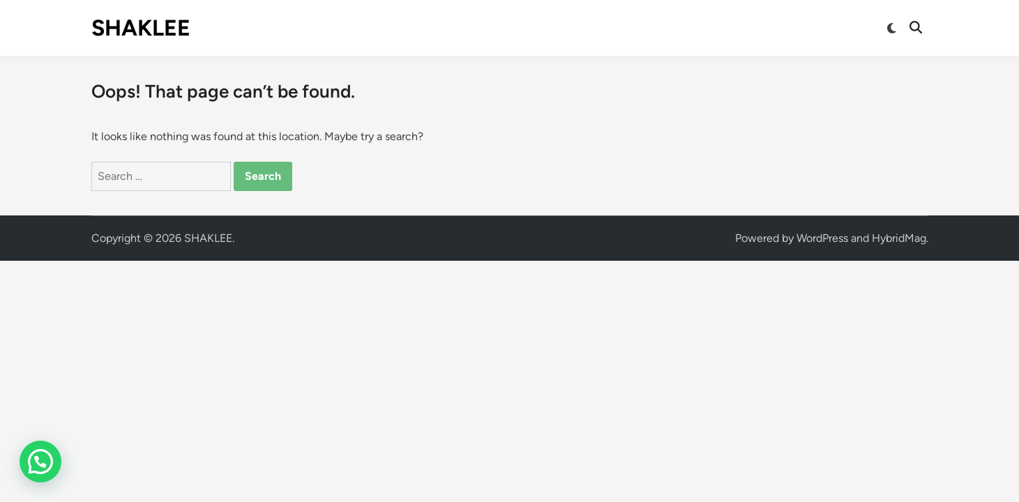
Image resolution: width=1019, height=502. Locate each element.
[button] (40, 461)
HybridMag (899, 238)
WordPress (822, 238)
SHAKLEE (140, 28)
